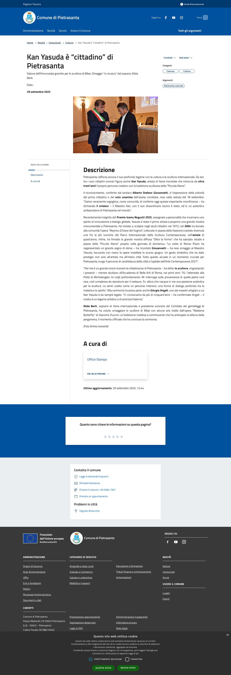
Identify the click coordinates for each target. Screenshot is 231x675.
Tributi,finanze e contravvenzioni (133, 572)
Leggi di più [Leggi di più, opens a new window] (133, 653)
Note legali (122, 628)
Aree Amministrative (34, 572)
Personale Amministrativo (37, 594)
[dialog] (115, 653)
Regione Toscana (32, 4)
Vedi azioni (186, 58)
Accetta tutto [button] (103, 668)
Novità (41, 43)
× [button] (227, 635)
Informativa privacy (126, 622)
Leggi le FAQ (76, 628)
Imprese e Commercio (81, 572)
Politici (26, 589)
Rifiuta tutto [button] (128, 667)
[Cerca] (204, 17)
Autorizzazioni (123, 577)
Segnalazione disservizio (83, 622)
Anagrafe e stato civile (82, 566)
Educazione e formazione (129, 566)
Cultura (69, 43)
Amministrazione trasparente (132, 617)
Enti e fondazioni (32, 583)
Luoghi (166, 593)
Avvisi (166, 577)
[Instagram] (176, 17)
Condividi (170, 58)
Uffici (26, 577)
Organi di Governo (32, 566)
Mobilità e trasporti (80, 583)
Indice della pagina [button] (40, 164)
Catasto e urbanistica (81, 577)
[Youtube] (168, 17)
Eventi (166, 599)
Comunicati (55, 43)
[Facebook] (160, 17)
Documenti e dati (32, 600)
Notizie (166, 566)
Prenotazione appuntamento (85, 617)
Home (30, 43)
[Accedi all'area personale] (192, 4)
